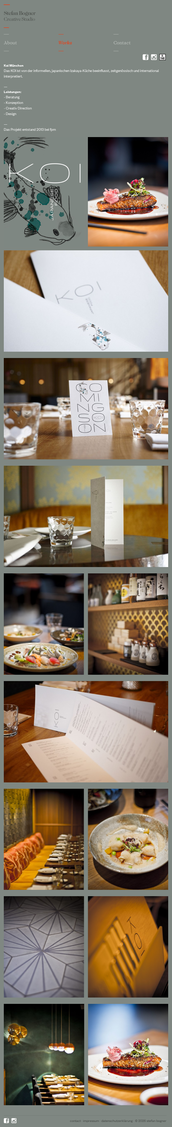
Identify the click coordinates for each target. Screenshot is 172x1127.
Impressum (91, 1120)
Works (65, 43)
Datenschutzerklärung (117, 1120)
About (10, 42)
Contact (122, 42)
